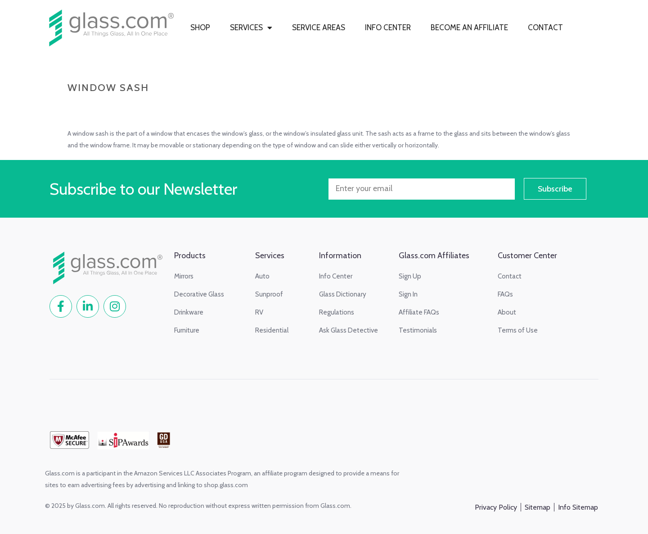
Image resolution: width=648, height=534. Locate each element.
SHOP (200, 27)
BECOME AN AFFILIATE (469, 27)
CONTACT (545, 27)
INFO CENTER (388, 27)
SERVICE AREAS (318, 27)
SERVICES (251, 27)
